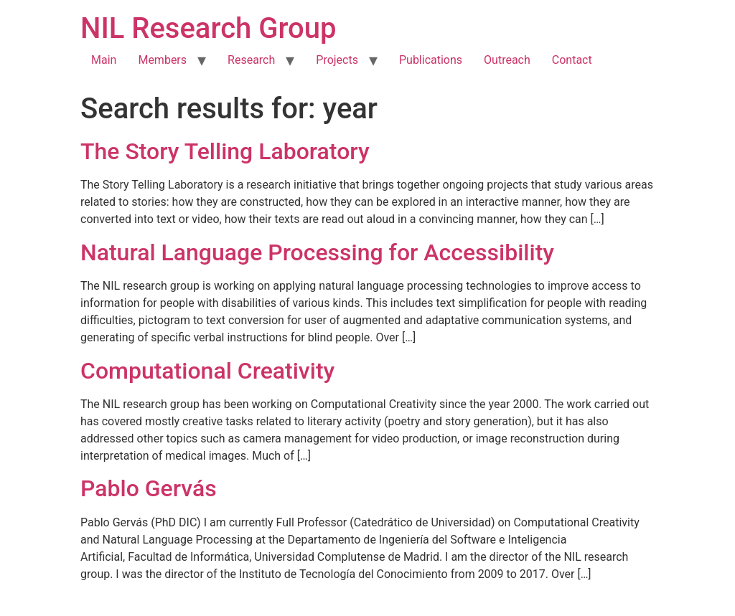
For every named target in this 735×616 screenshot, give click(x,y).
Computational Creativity (207, 370)
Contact (572, 60)
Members (162, 60)
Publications (430, 60)
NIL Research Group (208, 28)
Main (103, 60)
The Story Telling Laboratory (225, 151)
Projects (337, 60)
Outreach (507, 60)
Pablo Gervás (148, 488)
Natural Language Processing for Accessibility (317, 252)
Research (251, 60)
